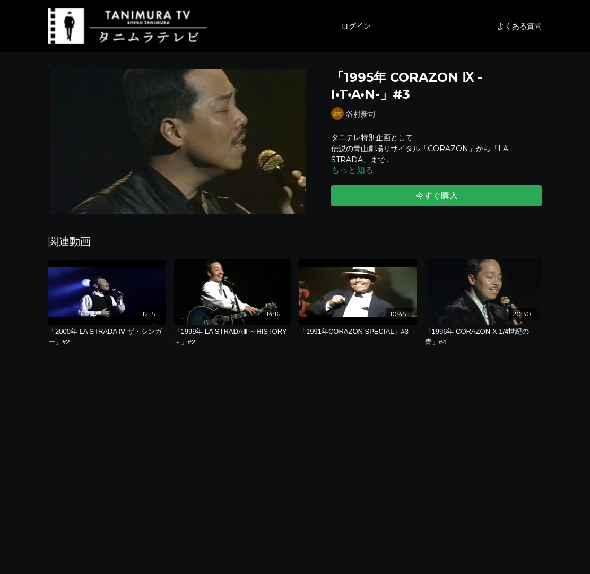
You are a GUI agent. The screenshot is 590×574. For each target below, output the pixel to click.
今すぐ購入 (436, 195)
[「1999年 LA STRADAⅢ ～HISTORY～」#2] (232, 336)
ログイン (356, 26)
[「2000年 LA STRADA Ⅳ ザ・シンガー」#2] (107, 336)
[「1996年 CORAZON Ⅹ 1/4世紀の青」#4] (483, 336)
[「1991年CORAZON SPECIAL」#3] (358, 331)
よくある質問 (519, 26)
